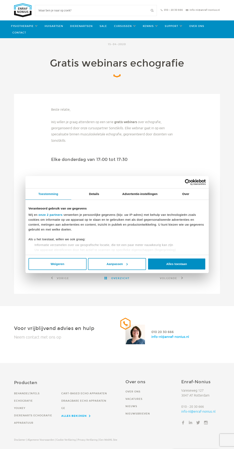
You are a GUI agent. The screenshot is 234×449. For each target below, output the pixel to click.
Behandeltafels (27, 393)
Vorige (62, 278)
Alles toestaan (176, 264)
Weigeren (57, 264)
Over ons (196, 26)
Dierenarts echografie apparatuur (33, 419)
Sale (103, 26)
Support (171, 26)
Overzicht (120, 278)
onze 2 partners (50, 214)
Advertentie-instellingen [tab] (139, 194)
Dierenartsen (81, 26)
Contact (19, 32)
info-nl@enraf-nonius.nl (205, 9)
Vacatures (134, 398)
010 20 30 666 (162, 332)
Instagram (206, 422)
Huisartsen (54, 26)
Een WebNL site (108, 439)
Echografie (23, 400)
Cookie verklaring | (66, 439)
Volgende (169, 278)
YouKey (19, 408)
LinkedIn (190, 422)
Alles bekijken (74, 415)
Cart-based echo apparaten (84, 393)
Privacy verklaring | (88, 439)
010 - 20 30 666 (173, 9)
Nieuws (131, 406)
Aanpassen (117, 264)
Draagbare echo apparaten (83, 400)
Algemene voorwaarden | (41, 439)
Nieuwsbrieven (137, 413)
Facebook (183, 422)
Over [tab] (185, 194)
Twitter (198, 422)
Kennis (148, 26)
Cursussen (123, 26)
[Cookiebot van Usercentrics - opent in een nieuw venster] (188, 182)
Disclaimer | (20, 439)
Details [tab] (94, 194)
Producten (25, 382)
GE (63, 408)
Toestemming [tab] (48, 194)
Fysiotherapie (22, 26)
